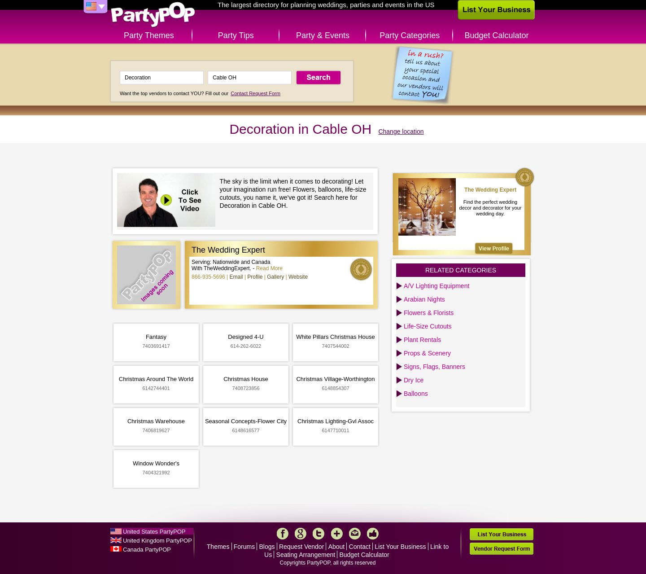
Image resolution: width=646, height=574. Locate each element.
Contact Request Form (255, 93)
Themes (218, 546)
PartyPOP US (153, 15)
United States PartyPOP (154, 531)
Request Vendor (301, 546)
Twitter (318, 533)
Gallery (275, 277)
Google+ (300, 533)
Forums (244, 546)
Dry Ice (413, 380)
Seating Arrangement (306, 554)
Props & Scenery (427, 353)
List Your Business (400, 546)
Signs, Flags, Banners (434, 366)
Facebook (282, 533)
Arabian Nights (424, 299)
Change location (400, 131)
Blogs (267, 546)
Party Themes (149, 35)
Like (373, 533)
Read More (269, 268)
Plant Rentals (422, 339)
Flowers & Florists (429, 312)
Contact (360, 546)
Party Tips (236, 35)
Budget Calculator (497, 35)
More (337, 533)
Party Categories (410, 35)
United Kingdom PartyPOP (157, 540)
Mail (355, 533)
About (336, 546)
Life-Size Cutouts (428, 326)
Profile (254, 277)
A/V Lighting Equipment (436, 285)
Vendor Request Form (501, 548)
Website (298, 277)
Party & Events (322, 35)
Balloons (416, 393)
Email (236, 277)
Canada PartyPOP (147, 549)
